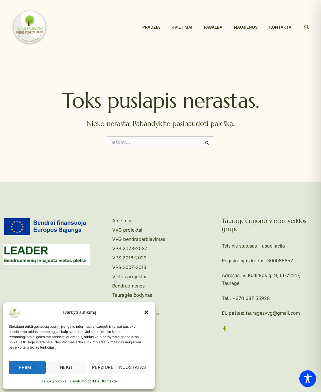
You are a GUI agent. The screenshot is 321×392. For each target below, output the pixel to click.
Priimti (27, 367)
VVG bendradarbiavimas (138, 239)
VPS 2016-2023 (129, 258)
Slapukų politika (53, 381)
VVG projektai (127, 230)
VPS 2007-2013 (129, 267)
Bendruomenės (128, 286)
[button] (146, 312)
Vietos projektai (129, 276)
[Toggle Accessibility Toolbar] (308, 379)
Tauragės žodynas (132, 295)
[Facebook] (224, 328)
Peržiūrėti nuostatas (119, 367)
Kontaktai (110, 381)
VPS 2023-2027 (129, 248)
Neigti (67, 367)
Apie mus (122, 221)
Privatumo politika (84, 381)
